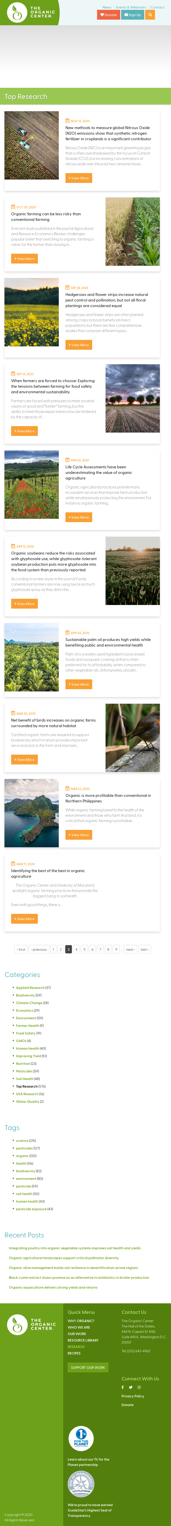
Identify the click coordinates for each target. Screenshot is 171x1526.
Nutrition (23, 1063)
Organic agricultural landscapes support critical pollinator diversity (64, 1258)
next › (130, 949)
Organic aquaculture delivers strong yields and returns (53, 1287)
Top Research (27, 1086)
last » (145, 949)
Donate (108, 15)
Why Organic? (81, 1321)
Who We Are (79, 1327)
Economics (24, 1010)
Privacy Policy (133, 1396)
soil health (24, 1193)
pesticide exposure (31, 1209)
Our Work (77, 1333)
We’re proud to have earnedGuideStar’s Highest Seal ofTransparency (90, 1510)
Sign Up (132, 15)
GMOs (21, 1040)
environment (26, 1178)
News (107, 7)
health (21, 1163)
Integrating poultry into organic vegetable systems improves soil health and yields (75, 1248)
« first (21, 949)
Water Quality (27, 1101)
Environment (26, 1018)
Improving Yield (28, 1056)
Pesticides (24, 1071)
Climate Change (29, 1003)
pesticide (23, 1186)
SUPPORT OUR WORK (88, 1367)
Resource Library (83, 1340)
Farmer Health (27, 1025)
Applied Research (30, 987)
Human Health (27, 1048)
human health (27, 1201)
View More (79, 178)
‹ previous (39, 949)
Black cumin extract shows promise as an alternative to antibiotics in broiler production (79, 1277)
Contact (157, 7)
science (22, 1140)
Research (76, 1346)
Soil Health (24, 1078)
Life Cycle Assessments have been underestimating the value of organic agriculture (98, 472)
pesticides (24, 1148)
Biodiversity (25, 995)
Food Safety (26, 1033)
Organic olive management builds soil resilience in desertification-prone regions (73, 1267)
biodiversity (25, 1171)
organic (22, 1155)
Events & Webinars (131, 7)
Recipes (74, 1353)
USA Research (27, 1094)
